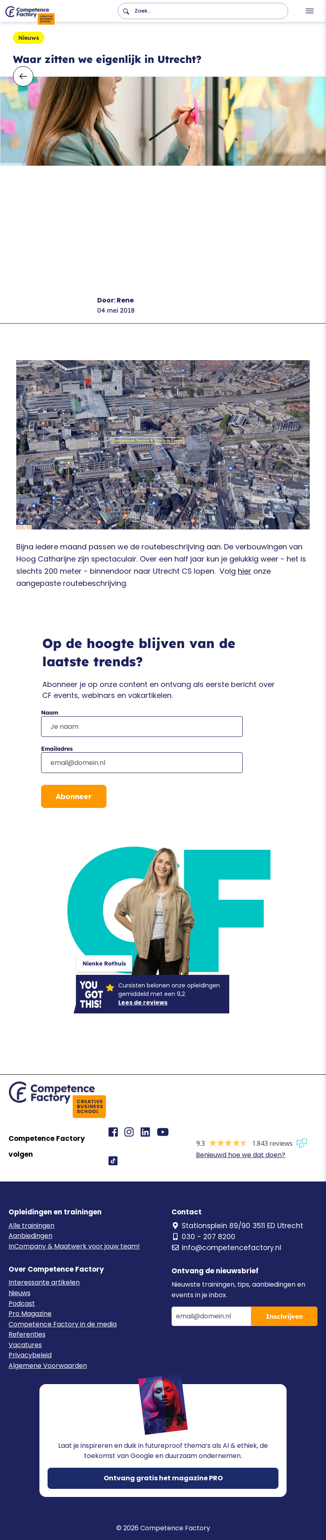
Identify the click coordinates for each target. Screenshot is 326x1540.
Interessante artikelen (44, 1282)
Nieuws (19, 1293)
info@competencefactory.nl (226, 1248)
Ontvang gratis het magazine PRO (163, 1478)
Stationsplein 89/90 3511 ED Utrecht (237, 1226)
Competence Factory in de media (63, 1324)
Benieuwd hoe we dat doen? (240, 1155)
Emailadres (57, 748)
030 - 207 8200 (203, 1237)
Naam (49, 712)
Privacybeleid (30, 1355)
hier (244, 571)
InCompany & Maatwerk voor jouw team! (74, 1246)
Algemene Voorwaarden (48, 1365)
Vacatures (25, 1345)
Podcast (22, 1303)
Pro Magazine (30, 1313)
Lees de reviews (142, 1002)
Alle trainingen (31, 1225)
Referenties (27, 1334)
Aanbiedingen (30, 1235)
